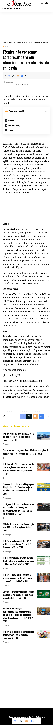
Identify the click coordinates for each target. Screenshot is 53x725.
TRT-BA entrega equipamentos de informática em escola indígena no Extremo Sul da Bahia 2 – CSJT (17, 578)
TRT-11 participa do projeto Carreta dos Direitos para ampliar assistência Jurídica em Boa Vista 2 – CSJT (18, 561)
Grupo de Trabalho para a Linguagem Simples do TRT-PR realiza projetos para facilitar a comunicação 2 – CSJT (18, 489)
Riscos (10, 130)
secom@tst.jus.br (40, 397)
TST (6, 46)
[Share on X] (13, 75)
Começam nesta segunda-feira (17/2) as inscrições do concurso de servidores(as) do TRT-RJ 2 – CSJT (26, 452)
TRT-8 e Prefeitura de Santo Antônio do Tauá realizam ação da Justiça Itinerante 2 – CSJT (18, 436)
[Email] (18, 75)
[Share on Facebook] (9, 75)
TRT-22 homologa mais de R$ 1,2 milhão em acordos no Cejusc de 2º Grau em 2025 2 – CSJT (17, 544)
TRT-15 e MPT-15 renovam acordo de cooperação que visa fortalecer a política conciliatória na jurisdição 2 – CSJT (18, 468)
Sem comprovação (14, 125)
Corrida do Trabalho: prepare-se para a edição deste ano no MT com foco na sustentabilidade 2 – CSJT (18, 595)
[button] (5, 3)
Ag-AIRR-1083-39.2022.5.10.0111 (29, 381)
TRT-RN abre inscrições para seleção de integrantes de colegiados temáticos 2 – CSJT (18, 635)
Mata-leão (12, 120)
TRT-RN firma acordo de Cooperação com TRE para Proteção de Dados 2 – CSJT (18, 527)
